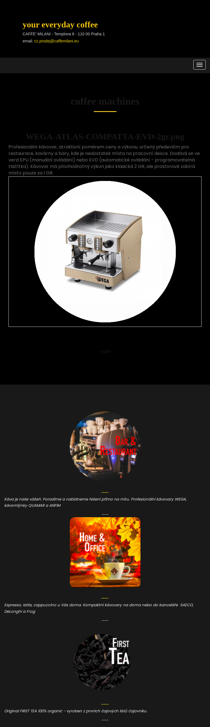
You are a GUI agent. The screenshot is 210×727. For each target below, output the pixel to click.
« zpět (105, 351)
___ (105, 512)
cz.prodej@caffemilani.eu (56, 41)
